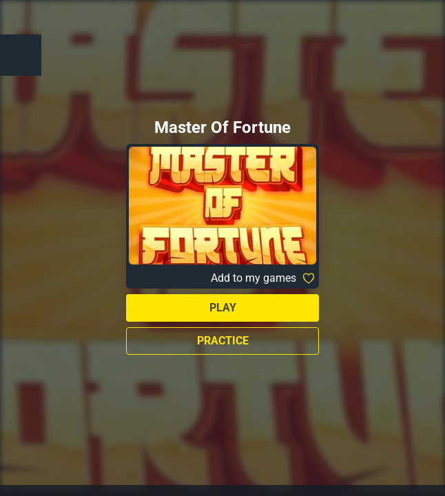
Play (222, 307)
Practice (223, 340)
